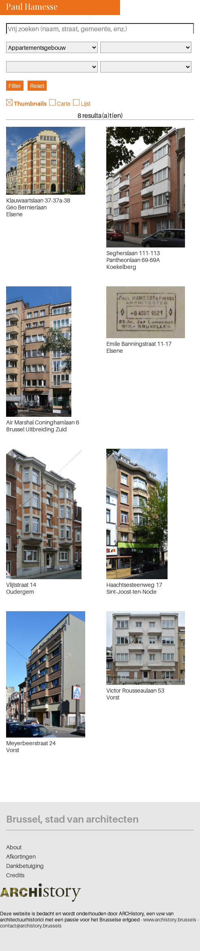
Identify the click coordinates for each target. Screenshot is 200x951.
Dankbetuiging (25, 865)
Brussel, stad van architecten (72, 819)
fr (89, 15)
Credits (15, 875)
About (14, 847)
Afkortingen (21, 856)
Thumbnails (30, 103)
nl (100, 15)
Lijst (85, 103)
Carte (64, 103)
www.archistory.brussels (169, 920)
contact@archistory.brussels (31, 926)
